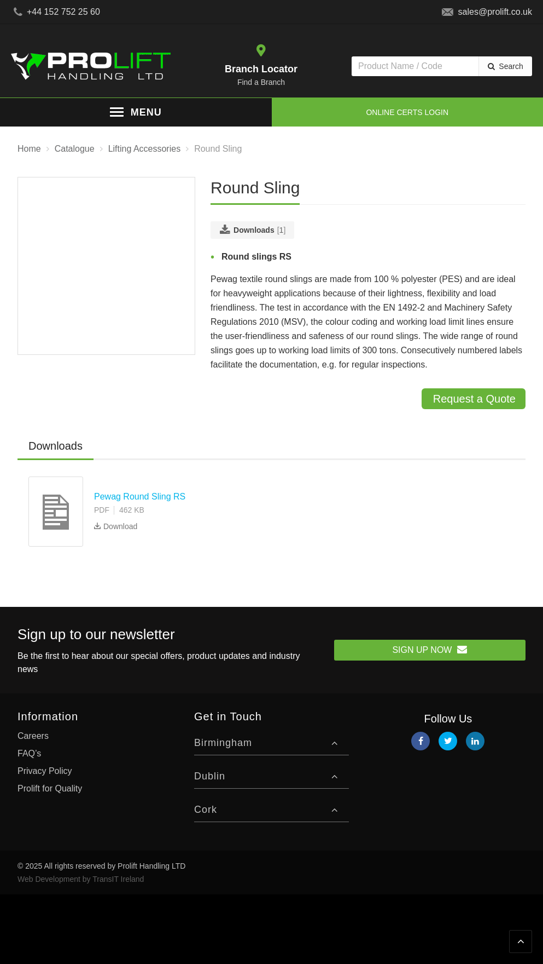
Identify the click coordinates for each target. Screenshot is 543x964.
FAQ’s (29, 753)
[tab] (55, 446)
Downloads (55, 446)
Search (511, 66)
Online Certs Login (407, 112)
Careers (33, 736)
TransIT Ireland (118, 879)
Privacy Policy (44, 771)
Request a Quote (474, 399)
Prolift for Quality (49, 788)
